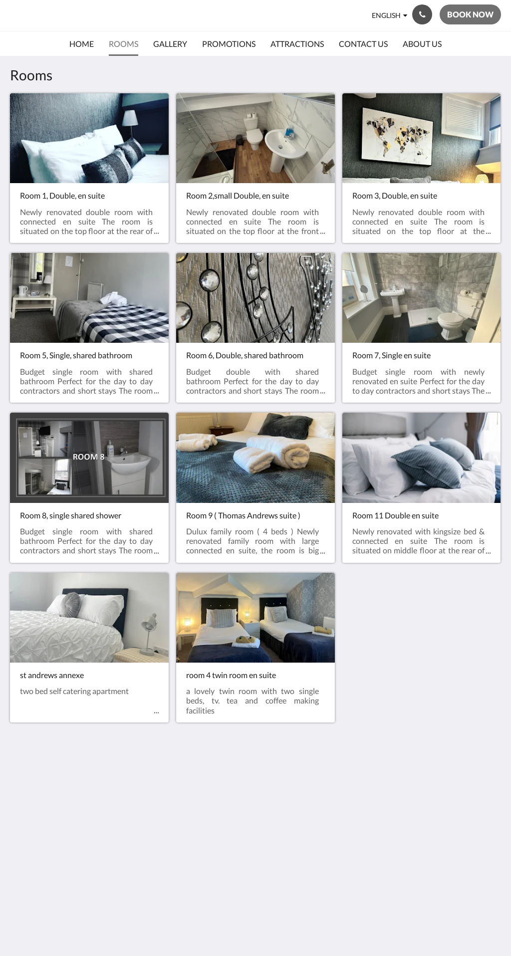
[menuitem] (81, 43)
